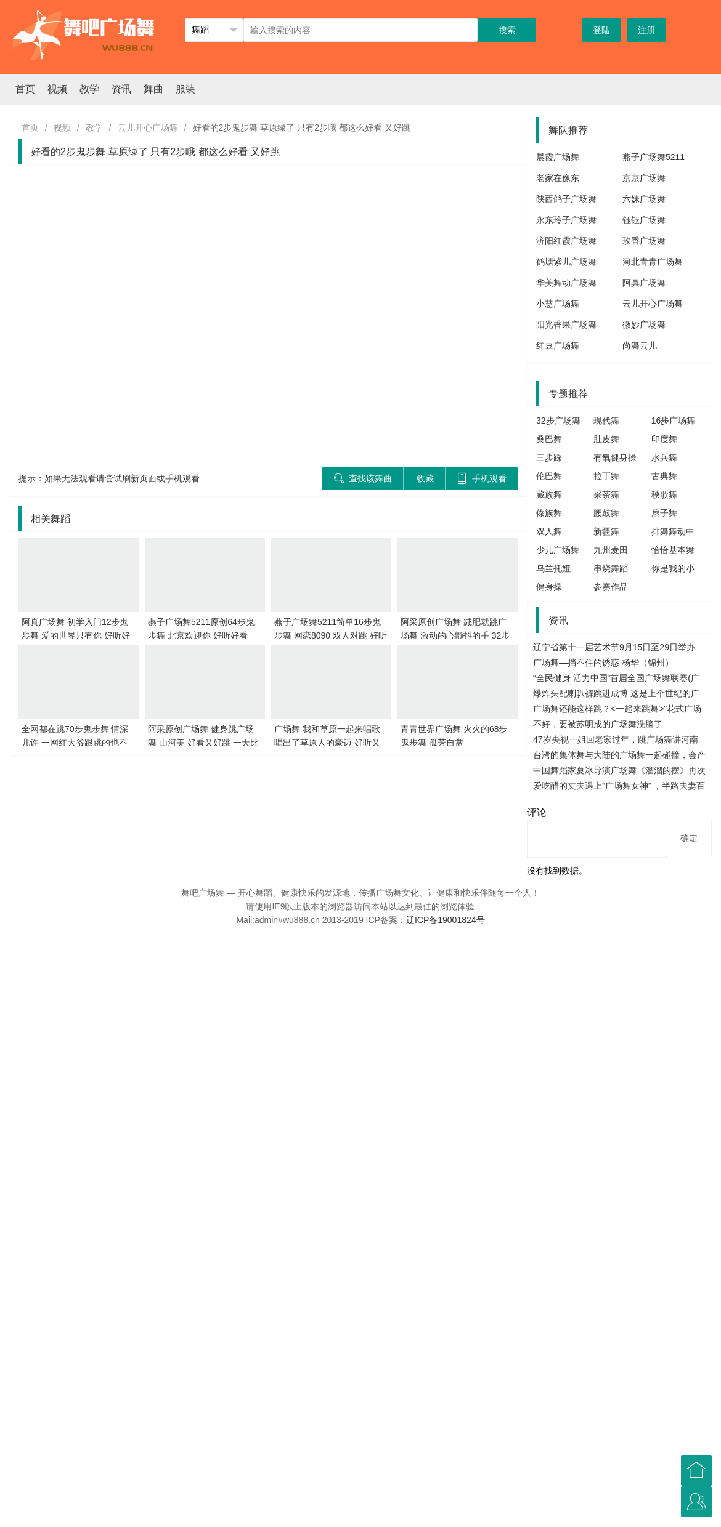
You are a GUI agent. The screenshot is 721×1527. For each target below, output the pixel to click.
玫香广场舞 (644, 241)
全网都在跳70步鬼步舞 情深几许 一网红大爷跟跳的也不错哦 (75, 742)
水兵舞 (664, 457)
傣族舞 (549, 513)
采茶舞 (606, 494)
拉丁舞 (606, 476)
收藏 (425, 478)
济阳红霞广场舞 (566, 241)
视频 (57, 89)
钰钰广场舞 (644, 220)
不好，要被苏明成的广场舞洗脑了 (597, 724)
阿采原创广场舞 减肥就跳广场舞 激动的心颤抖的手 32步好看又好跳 (455, 635)
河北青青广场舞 (652, 262)
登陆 (601, 30)
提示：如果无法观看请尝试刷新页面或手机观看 (109, 478)
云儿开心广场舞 (148, 127)
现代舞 (606, 420)
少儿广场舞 (557, 550)
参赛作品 (610, 587)
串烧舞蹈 (610, 568)
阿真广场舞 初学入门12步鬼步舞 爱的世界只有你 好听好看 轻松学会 (76, 635)
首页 (25, 89)
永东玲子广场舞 (566, 220)
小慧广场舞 (557, 303)
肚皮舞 (606, 439)
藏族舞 (549, 494)
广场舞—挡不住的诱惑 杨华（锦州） (603, 662)
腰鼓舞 (606, 513)
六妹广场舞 (644, 199)
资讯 (121, 89)
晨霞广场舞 (557, 157)
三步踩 (549, 457)
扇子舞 (664, 513)
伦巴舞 (549, 476)
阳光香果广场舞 (566, 324)
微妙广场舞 (644, 324)
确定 (689, 838)
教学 (89, 89)
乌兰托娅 (553, 568)
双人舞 (549, 531)
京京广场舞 (644, 178)
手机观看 (482, 478)
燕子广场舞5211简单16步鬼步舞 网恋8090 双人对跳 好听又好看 (330, 635)
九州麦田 (610, 550)
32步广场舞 (558, 420)
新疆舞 (606, 531)
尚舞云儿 (639, 345)
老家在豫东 (557, 178)
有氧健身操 (615, 457)
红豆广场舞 (557, 345)
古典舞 (664, 476)
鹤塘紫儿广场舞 (566, 262)
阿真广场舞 (644, 283)
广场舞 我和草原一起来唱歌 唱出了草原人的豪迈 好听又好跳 (327, 742)
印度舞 (664, 439)
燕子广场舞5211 (653, 157)
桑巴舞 (549, 439)
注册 (646, 30)
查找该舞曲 (362, 478)
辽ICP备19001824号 (445, 920)
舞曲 (153, 89)
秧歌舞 (664, 494)
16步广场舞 (673, 420)
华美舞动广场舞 (566, 283)
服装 (185, 89)
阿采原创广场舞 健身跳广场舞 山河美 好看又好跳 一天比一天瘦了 (203, 742)
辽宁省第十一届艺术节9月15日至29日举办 (614, 647)
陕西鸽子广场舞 (566, 199)
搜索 (507, 30)
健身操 (549, 587)
